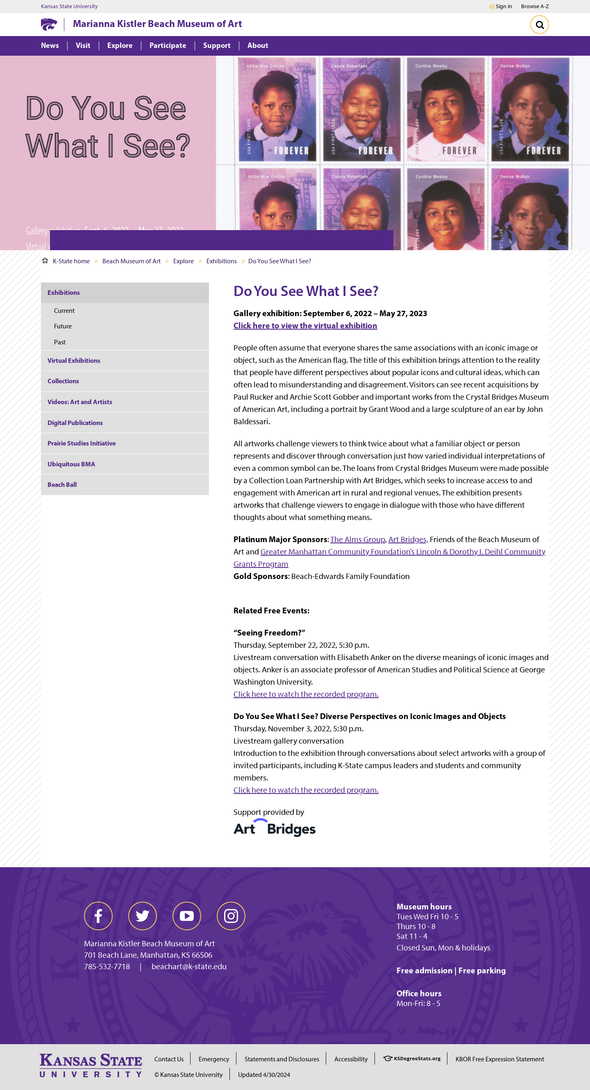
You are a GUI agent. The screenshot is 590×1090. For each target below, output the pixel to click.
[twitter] (142, 916)
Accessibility (351, 1059)
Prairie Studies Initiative (82, 443)
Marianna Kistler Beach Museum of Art (157, 23)
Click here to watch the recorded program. (306, 694)
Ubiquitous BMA (71, 464)
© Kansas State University (188, 1075)
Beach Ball (62, 484)
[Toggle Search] (539, 24)
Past (60, 342)
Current (64, 310)
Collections (63, 381)
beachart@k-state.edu (189, 966)
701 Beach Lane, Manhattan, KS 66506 (148, 955)
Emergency (214, 1059)
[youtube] (186, 916)
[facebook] (98, 916)
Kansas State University (69, 6)
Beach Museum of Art (131, 261)
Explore (183, 261)
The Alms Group (357, 539)
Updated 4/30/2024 (264, 1075)
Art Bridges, (408, 539)
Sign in (504, 6)
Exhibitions (221, 261)
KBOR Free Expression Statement (500, 1059)
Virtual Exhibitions (74, 360)
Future (63, 326)
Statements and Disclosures (282, 1059)
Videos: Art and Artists (80, 402)
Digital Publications (75, 422)
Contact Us (169, 1059)
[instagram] (231, 916)
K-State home (66, 261)
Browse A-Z (535, 6)
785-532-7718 (107, 966)
